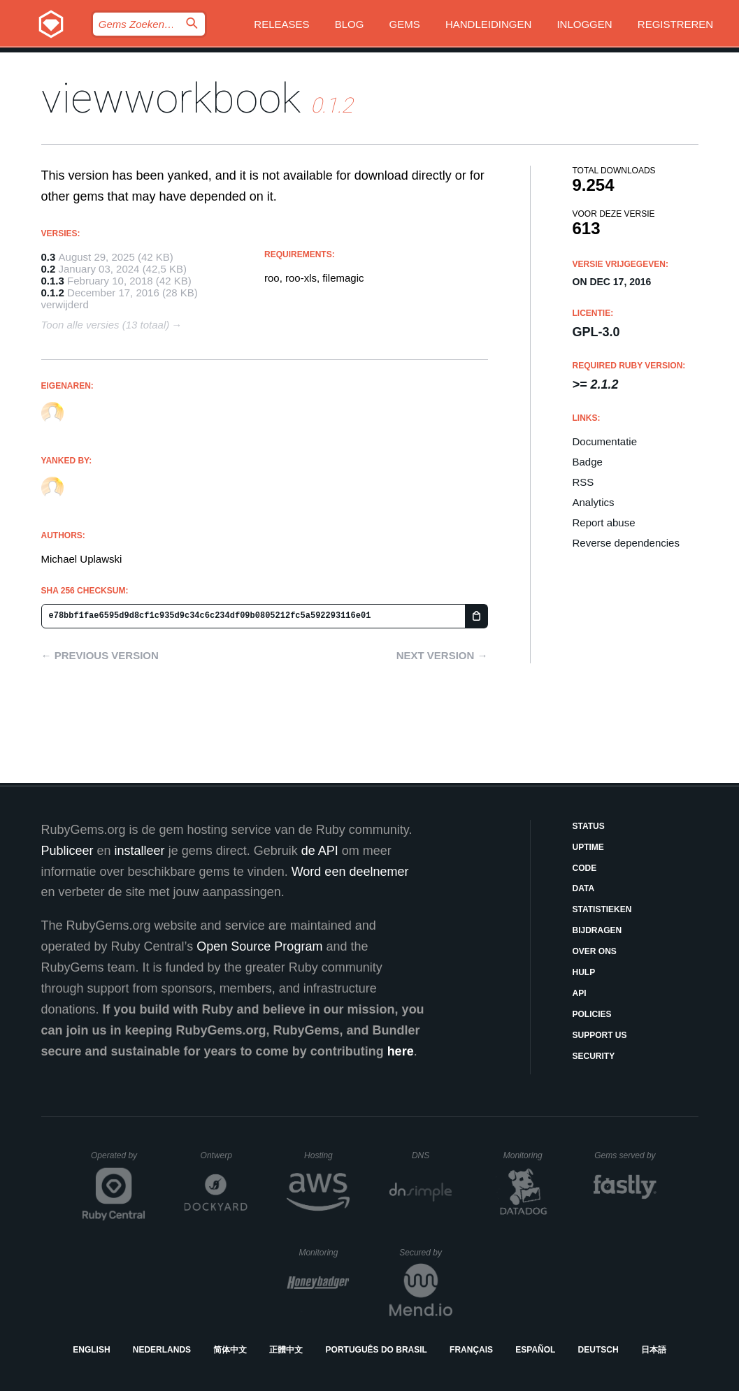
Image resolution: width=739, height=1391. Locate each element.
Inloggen (584, 24)
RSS (583, 482)
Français (471, 1350)
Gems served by (625, 1155)
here (400, 1051)
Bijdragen (597, 930)
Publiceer (67, 851)
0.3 (48, 257)
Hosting (327, 1155)
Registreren (675, 24)
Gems (404, 24)
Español (535, 1350)
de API (319, 851)
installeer (140, 851)
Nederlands (162, 1350)
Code (585, 868)
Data (584, 888)
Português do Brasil (376, 1350)
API (580, 993)
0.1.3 (52, 281)
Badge (588, 462)
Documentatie (605, 441)
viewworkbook (171, 98)
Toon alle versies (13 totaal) (105, 325)
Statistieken (602, 909)
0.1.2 (52, 292)
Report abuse (604, 522)
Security (594, 1056)
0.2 (48, 269)
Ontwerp (224, 1155)
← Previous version (100, 655)
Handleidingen (488, 24)
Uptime (588, 847)
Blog (349, 24)
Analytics (594, 502)
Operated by (118, 1160)
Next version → (442, 655)
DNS (432, 1155)
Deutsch (598, 1350)
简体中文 (230, 1350)
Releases (281, 24)
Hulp (584, 972)
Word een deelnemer (350, 872)
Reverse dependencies (626, 543)
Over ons (595, 951)
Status (589, 826)
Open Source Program (259, 946)
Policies (592, 1014)
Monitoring (528, 1155)
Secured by (425, 1252)
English (91, 1350)
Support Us (600, 1035)
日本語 (653, 1350)
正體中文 (286, 1350)
